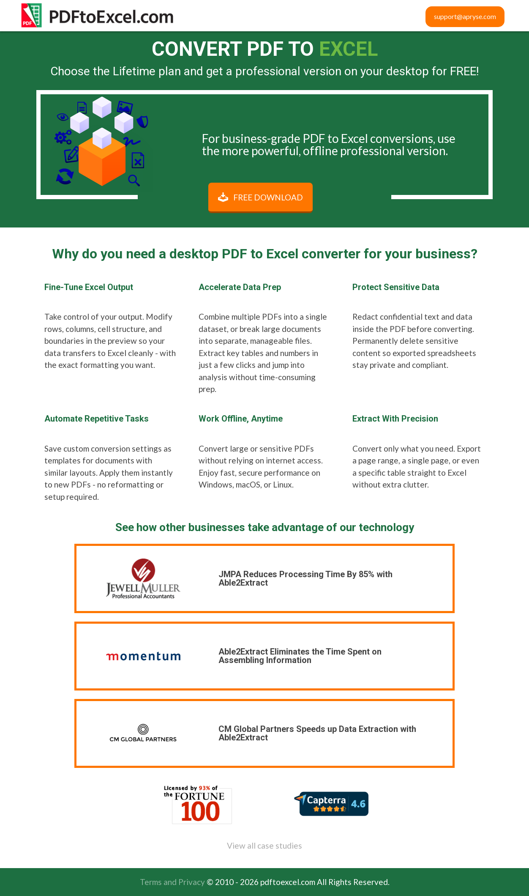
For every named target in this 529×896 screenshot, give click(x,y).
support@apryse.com (465, 16)
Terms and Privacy (172, 882)
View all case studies (264, 845)
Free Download (268, 197)
